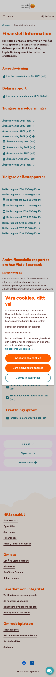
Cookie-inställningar (28, 378)
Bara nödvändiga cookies (28, 368)
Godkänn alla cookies (28, 358)
